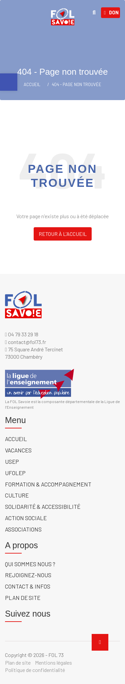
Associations (23, 529)
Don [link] (111, 12)
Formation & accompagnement (48, 484)
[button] (8, 82)
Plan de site (22, 597)
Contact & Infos (27, 586)
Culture (17, 495)
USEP (12, 461)
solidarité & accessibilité (42, 506)
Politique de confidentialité (35, 670)
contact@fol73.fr (25, 342)
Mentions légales (53, 662)
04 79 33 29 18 (21, 334)
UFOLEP (15, 472)
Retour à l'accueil (63, 234)
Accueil (16, 438)
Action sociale (26, 518)
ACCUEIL (32, 84)
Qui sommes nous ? (30, 564)
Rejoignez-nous (28, 575)
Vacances (18, 450)
